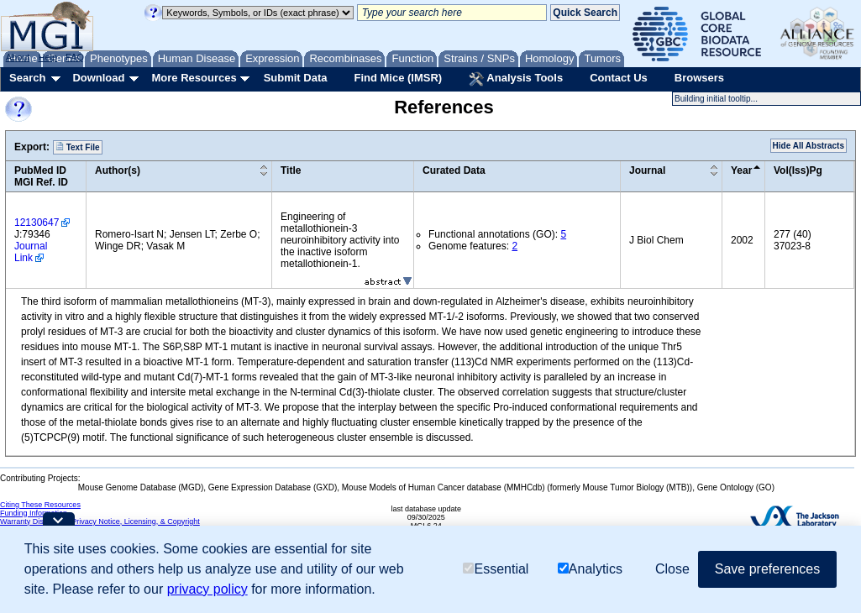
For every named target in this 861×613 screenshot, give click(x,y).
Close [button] (672, 569)
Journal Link (30, 252)
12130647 (36, 222)
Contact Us (619, 77)
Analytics (590, 569)
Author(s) (117, 170)
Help (47, 57)
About (18, 57)
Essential (495, 569)
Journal (647, 170)
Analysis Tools (516, 78)
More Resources (193, 77)
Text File (77, 147)
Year (741, 170)
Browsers (699, 77)
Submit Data (296, 77)
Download (98, 77)
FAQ (75, 57)
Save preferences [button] (767, 569)
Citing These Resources (40, 504)
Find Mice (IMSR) (398, 77)
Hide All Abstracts (808, 145)
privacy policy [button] (207, 589)
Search (27, 77)
